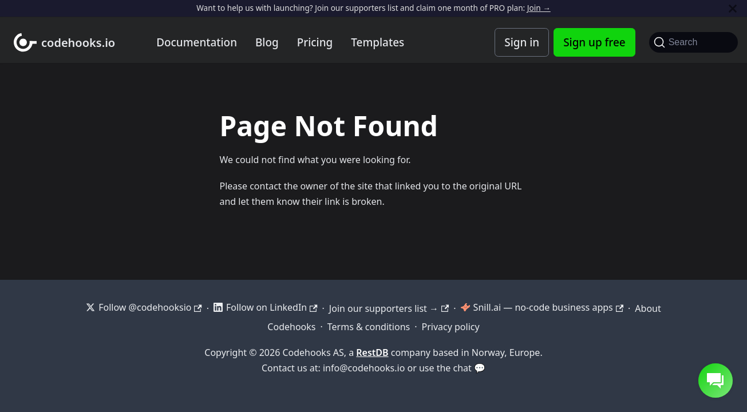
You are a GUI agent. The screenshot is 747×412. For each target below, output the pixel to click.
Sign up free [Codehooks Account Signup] (594, 42)
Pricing (315, 42)
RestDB (372, 352)
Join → (539, 7)
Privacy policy (451, 326)
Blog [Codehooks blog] (267, 42)
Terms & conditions (368, 326)
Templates (377, 42)
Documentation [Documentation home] (196, 42)
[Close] (732, 8)
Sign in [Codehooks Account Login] (521, 42)
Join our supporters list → (389, 308)
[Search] (693, 42)
